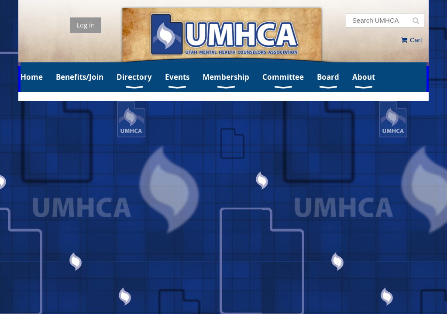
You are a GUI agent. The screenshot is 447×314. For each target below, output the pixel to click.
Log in (85, 24)
